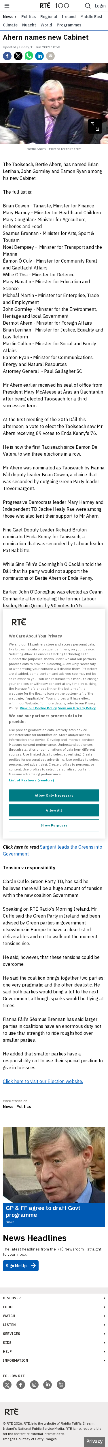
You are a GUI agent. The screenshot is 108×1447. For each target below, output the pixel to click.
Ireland (69, 16)
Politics (28, 16)
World (46, 25)
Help (7, 1351)
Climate (10, 25)
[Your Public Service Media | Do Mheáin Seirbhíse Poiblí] (11, 1411)
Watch (9, 1316)
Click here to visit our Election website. (43, 1081)
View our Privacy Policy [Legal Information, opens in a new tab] (77, 708)
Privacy (94, 1441)
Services (11, 1334)
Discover (12, 1298)
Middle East (91, 16)
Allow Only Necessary (54, 795)
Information (15, 1360)
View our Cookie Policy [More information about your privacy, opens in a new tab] (38, 708)
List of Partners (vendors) (31, 780)
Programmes (69, 25)
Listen (9, 1325)
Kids (7, 1342)
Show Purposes (54, 825)
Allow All (54, 810)
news (8, 16)
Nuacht (29, 25)
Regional (48, 16)
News (8, 1106)
